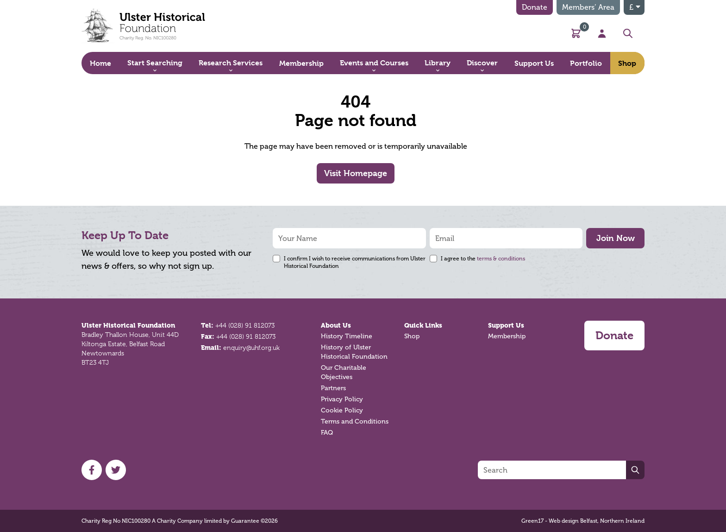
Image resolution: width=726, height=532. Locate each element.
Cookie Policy (342, 410)
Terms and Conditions (354, 421)
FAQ (327, 433)
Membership (507, 336)
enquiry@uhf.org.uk (251, 347)
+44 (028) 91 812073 (245, 325)
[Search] (552, 470)
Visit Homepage (355, 173)
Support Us (506, 325)
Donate (534, 7)
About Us (336, 325)
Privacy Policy (342, 399)
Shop (411, 336)
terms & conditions (501, 258)
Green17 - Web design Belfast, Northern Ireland (583, 521)
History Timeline (346, 336)
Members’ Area (588, 7)
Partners (333, 388)
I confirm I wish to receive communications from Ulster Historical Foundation (355, 262)
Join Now (615, 238)
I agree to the (483, 258)
